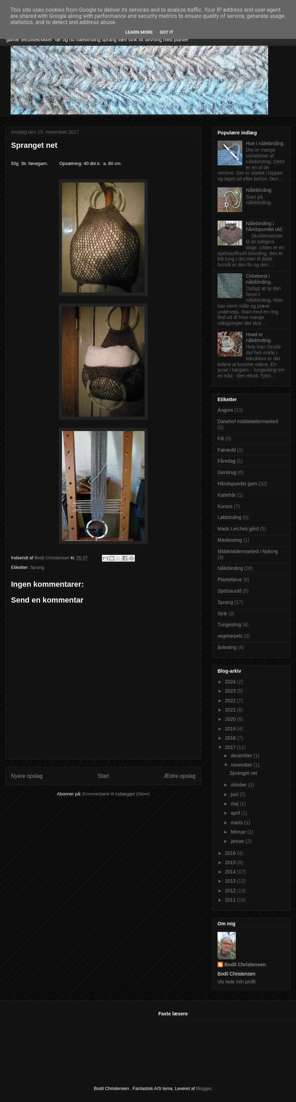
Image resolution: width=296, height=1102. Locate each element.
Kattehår (227, 495)
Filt (221, 438)
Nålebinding (259, 190)
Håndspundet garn (237, 483)
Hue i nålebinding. (265, 143)
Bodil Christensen (245, 964)
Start (103, 776)
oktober (239, 784)
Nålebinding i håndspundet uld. (264, 226)
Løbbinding (229, 517)
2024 (231, 681)
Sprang (37, 567)
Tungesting (229, 624)
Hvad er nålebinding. (259, 337)
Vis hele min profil (236, 981)
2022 (231, 700)
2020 (231, 719)
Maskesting (230, 540)
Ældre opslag (179, 776)
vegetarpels (230, 636)
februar (239, 832)
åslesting (227, 647)
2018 (231, 738)
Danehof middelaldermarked (248, 421)
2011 (231, 900)
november (242, 765)
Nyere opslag (27, 776)
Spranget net (243, 773)
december (242, 755)
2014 (231, 871)
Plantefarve (230, 579)
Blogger (203, 1088)
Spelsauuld (229, 591)
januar (238, 841)
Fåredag (226, 461)
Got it (166, 32)
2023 (231, 691)
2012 (231, 890)
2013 (231, 881)
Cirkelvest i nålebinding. (259, 279)
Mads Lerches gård (238, 528)
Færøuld (227, 450)
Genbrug (227, 472)
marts (237, 822)
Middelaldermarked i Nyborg (248, 551)
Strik (222, 613)
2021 (231, 710)
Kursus (225, 506)
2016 (231, 853)
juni (235, 794)
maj (235, 803)
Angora (225, 410)
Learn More (139, 32)
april (236, 813)
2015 (231, 862)
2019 (231, 728)
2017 (231, 747)
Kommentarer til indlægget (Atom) (116, 793)
